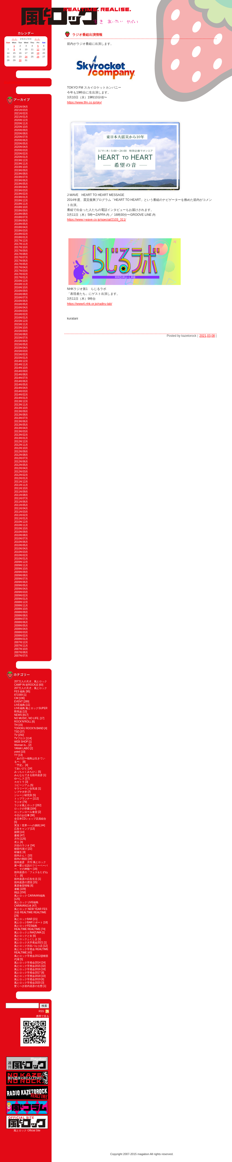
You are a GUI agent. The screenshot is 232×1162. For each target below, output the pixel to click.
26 (38, 56)
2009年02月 (21, 595)
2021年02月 (21, 113)
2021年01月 (21, 116)
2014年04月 (21, 387)
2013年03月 (21, 431)
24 (26, 56)
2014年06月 (21, 381)
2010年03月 (21, 551)
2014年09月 (21, 371)
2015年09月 (21, 331)
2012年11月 (21, 444)
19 (38, 53)
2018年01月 (21, 237)
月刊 (16, 838)
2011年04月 (21, 508)
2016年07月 (21, 297)
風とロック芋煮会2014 (27, 962)
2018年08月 (21, 213)
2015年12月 (21, 321)
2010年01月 (21, 558)
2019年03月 (21, 190)
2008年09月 (21, 612)
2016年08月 (21, 294)
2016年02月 (21, 314)
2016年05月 (21, 304)
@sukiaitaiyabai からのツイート (22, 82)
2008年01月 (21, 639)
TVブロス (19, 738)
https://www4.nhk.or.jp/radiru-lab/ (89, 304)
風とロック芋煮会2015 (27, 966)
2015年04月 (21, 347)
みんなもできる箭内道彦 (28, 775)
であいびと (20, 768)
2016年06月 (21, 300)
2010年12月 (21, 521)
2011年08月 (21, 495)
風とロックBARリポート (28, 922)
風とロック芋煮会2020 (27, 982)
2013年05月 (21, 424)
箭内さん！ (20, 855)
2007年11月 (21, 645)
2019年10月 (21, 167)
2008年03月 (21, 632)
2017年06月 (21, 260)
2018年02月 (21, 234)
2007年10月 (21, 649)
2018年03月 (21, 230)
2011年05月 (21, 505)
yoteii (17, 751)
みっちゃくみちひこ (25, 771)
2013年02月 (21, 434)
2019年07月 (21, 177)
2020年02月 (21, 153)
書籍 (16, 835)
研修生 (18, 852)
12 (38, 49)
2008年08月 (21, 615)
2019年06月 (21, 180)
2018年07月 (21, 217)
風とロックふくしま (25, 939)
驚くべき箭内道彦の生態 (28, 986)
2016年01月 (21, 317)
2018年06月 (21, 220)
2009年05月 (21, 585)
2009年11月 (21, 565)
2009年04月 (21, 588)
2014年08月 (21, 374)
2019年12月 (21, 160)
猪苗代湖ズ (20, 848)
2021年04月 (21, 106)
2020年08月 (21, 133)
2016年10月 (21, 287)
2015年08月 (21, 334)
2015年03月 (21, 351)
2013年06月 (21, 421)
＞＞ (37, 39)
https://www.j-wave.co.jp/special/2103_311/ (96, 219)
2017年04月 (21, 267)
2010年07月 (21, 538)
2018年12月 (21, 200)
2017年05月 (21, 264)
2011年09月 (21, 491)
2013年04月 (21, 428)
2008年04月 (21, 628)
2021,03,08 (207, 336)
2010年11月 (21, 525)
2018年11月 (21, 203)
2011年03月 (21, 511)
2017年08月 (21, 254)
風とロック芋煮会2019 (27, 979)
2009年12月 (21, 562)
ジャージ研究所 (23, 795)
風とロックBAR (23, 919)
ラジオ (18, 802)
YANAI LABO (21, 748)
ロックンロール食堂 (25, 812)
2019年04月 (21, 187)
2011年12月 (21, 481)
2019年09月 (21, 170)
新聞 (16, 832)
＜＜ (15, 39)
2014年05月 (21, 384)
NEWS (18, 714)
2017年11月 (21, 244)
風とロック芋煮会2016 (27, 969)
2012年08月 (21, 454)
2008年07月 (21, 618)
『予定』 (19, 765)
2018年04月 (21, 227)
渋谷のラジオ (22, 845)
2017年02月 (21, 274)
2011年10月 (21, 488)
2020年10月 (21, 126)
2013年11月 (21, 404)
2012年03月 (21, 471)
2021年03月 (21, 110)
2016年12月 (21, 280)
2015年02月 (21, 354)
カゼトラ (19, 781)
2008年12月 (21, 602)
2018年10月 (21, 207)
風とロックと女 (23, 935)
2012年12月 (21, 441)
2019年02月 (21, 193)
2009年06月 (21, 582)
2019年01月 (21, 197)
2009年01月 (21, 598)
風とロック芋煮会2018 (27, 976)
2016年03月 (21, 310)
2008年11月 (21, 605)
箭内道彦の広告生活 (25, 878)
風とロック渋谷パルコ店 (28, 945)
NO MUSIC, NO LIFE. (26, 718)
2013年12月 (21, 401)
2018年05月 (21, 223)
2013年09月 (21, 411)
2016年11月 (21, 284)
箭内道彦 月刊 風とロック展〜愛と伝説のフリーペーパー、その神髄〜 (31, 865)
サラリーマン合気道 (25, 788)
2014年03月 (21, 391)
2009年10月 (21, 568)
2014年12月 (21, 361)
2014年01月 (21, 398)
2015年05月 (21, 344)
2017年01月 (21, 277)
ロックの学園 (22, 808)
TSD (16, 731)
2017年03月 (21, 270)
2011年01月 (21, 518)
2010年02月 (21, 555)
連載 (16, 889)
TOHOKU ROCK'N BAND (29, 728)
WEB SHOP (21, 741)
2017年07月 (21, 257)
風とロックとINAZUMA (27, 932)
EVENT (18, 701)
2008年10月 (21, 608)
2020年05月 (21, 143)
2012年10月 (21, 448)
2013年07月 (21, 418)
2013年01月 (21, 438)
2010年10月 (21, 528)
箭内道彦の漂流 (23, 882)
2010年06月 (21, 541)
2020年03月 (21, 150)
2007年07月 (21, 655)
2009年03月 (21, 592)
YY (16, 755)
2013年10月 (21, 408)
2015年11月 (21, 324)
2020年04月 (21, 146)
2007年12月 (21, 642)
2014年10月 (21, 367)
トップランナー (23, 798)
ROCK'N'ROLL (22, 721)
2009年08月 (21, 575)
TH (16, 725)
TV (16, 735)
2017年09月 (21, 250)
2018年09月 (21, 210)
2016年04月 (21, 307)
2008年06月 (21, 622)
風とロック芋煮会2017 (27, 972)
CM (16, 698)
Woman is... (21, 745)
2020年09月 (21, 130)
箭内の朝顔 (20, 858)
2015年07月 (21, 337)
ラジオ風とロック (24, 805)
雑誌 (16, 892)
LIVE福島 (19, 704)
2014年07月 (21, 377)
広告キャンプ (22, 828)
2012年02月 (21, 475)
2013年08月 (21, 414)
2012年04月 (21, 468)
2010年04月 (21, 548)
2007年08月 (21, 652)
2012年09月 (21, 451)
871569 (18, 694)
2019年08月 (21, 173)
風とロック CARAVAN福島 (29, 895)
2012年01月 (21, 478)
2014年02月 (21, 394)
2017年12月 (21, 240)
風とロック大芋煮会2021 (28, 942)
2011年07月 (21, 498)
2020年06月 (21, 140)
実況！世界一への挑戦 (27, 825)
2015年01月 (21, 357)
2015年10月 (21, 327)
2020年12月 (21, 120)
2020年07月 (21, 136)
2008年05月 (21, 625)
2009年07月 (21, 578)
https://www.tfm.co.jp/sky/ (84, 102)
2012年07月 (21, 458)
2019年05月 (21, 183)
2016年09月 (21, 290)
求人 (16, 842)
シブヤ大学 (20, 791)
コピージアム (22, 785)
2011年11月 (21, 485)
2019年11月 (21, 163)
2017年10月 (21, 247)
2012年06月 (21, 461)
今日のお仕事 (22, 815)
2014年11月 (21, 364)
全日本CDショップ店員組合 (30, 818)
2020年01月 (21, 157)
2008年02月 (21, 635)
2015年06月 (21, 341)
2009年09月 (21, 572)
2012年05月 (21, 464)
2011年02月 (21, 515)
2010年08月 (21, 535)
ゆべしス (19, 778)
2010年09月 (21, 531)
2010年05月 (21, 545)
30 (20, 60)
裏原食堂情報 (22, 885)
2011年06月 (21, 501)
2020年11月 (21, 123)
